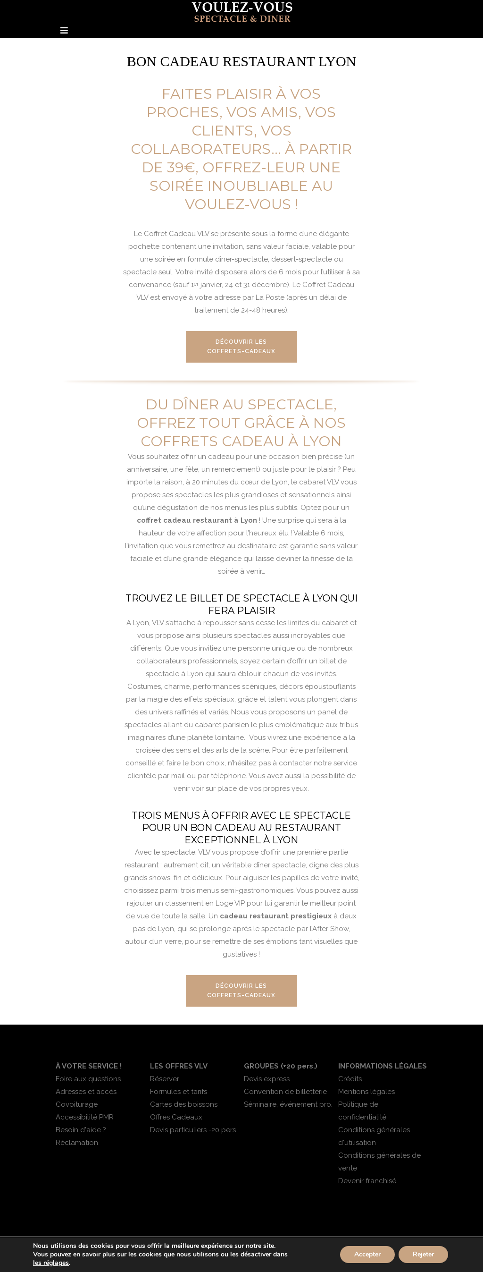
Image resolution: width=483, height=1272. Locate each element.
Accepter (367, 1254)
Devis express (267, 1079)
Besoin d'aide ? (81, 1130)
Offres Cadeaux (176, 1117)
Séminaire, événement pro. (288, 1104)
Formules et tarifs (178, 1091)
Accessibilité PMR (85, 1117)
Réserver (164, 1079)
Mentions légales (366, 1091)
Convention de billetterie (285, 1091)
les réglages (51, 1263)
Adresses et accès (86, 1091)
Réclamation (77, 1142)
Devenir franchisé (367, 1181)
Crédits (350, 1079)
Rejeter (423, 1254)
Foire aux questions (88, 1079)
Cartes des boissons (183, 1104)
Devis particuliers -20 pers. (193, 1130)
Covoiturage (77, 1104)
